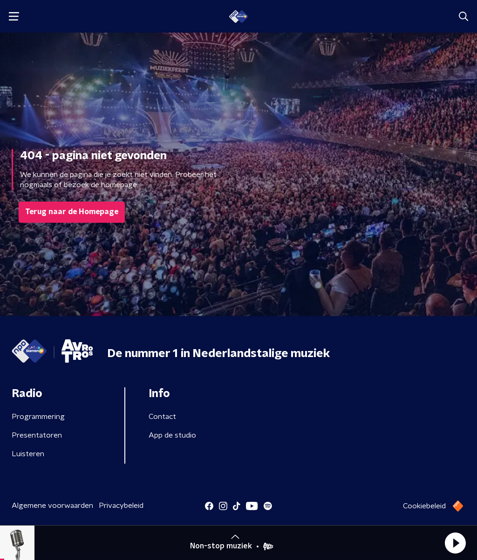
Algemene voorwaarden (52, 505)
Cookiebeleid (424, 506)
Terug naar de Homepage (71, 212)
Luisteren (28, 454)
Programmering (38, 416)
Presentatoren (37, 435)
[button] (455, 543)
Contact (162, 416)
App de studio (172, 435)
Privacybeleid (121, 505)
